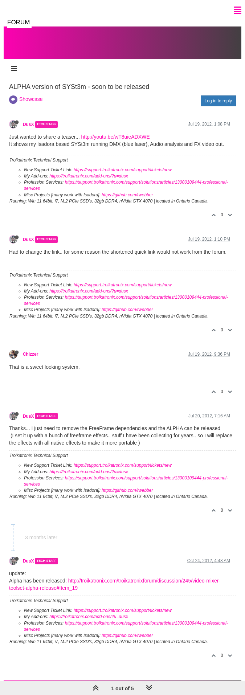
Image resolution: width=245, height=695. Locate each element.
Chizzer (30, 354)
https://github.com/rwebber (127, 194)
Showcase (31, 99)
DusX (28, 124)
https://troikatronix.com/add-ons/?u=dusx (88, 176)
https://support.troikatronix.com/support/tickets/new (123, 169)
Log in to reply (218, 100)
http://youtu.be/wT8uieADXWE (115, 137)
